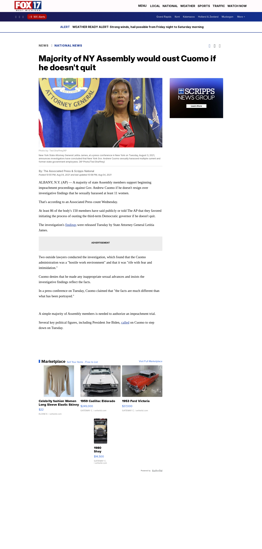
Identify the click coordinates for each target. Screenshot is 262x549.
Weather (187, 6)
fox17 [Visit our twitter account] (24, 17)
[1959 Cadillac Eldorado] (100, 392)
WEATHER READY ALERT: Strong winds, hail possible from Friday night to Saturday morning (138, 27)
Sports (204, 6)
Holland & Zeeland (208, 17)
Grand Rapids (164, 17)
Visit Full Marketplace (150, 361)
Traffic (219, 6)
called (125, 322)
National (170, 6)
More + (241, 17)
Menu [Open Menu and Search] (142, 5)
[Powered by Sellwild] (157, 470)
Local (155, 6)
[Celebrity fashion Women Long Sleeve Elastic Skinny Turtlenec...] (59, 392)
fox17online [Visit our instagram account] (20, 17)
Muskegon (227, 17)
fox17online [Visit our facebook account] (16, 17)
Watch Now (237, 6)
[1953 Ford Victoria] (142, 392)
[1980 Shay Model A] (100, 443)
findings (70, 225)
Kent (177, 17)
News (44, 45)
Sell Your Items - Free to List (82, 362)
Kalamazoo (189, 17)
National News (68, 45)
